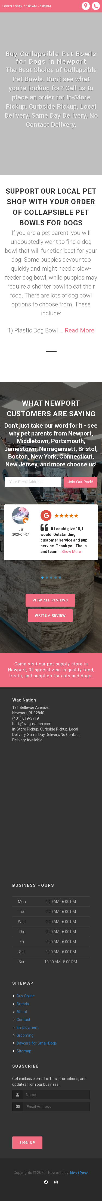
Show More (71, 551)
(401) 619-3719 (25, 718)
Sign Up (27, 1143)
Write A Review (50, 615)
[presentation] (41, 1121)
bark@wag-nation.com (31, 724)
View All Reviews (50, 600)
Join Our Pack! (80, 482)
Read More (79, 330)
